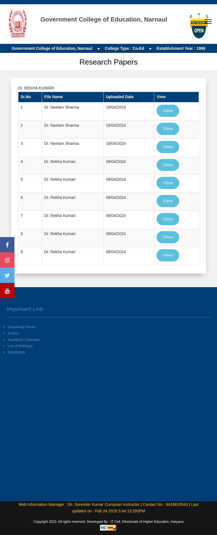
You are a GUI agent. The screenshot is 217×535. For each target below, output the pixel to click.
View (168, 110)
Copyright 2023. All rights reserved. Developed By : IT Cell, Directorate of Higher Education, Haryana (109, 522)
